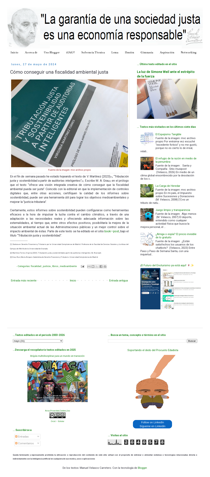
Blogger (142, 468)
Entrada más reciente (24, 280)
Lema (114, 52)
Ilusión (129, 52)
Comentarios (24, 443)
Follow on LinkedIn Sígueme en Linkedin (152, 424)
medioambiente (68, 266)
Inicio (14, 52)
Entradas (22, 436)
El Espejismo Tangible (168, 134)
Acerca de (31, 52)
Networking (188, 52)
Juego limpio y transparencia (173, 210)
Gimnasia (147, 52)
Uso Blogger (52, 52)
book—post (111, 231)
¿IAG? (70, 52)
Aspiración (167, 52)
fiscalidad (36, 266)
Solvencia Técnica (93, 52)
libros (55, 266)
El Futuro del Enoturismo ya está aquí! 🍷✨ (167, 265)
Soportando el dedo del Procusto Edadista (152, 350)
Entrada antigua (118, 280)
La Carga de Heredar (168, 186)
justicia (47, 266)
